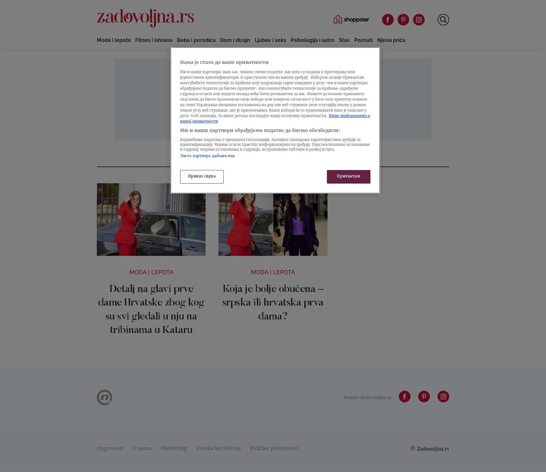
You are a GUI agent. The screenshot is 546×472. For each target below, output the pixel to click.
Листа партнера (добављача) (207, 156)
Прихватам (348, 176)
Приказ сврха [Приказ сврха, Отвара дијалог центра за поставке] (202, 176)
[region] (275, 120)
